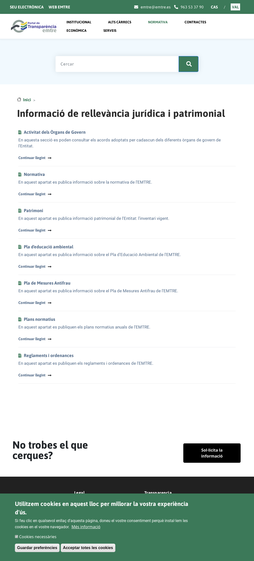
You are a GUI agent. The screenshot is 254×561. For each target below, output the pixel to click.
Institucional (78, 22)
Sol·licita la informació (212, 453)
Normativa (158, 22)
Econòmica (76, 31)
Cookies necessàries (37, 536)
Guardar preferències (37, 548)
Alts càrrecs (119, 22)
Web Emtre (59, 7)
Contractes (195, 22)
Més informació (85, 526)
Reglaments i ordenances (48, 355)
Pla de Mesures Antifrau (47, 283)
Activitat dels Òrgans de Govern (55, 132)
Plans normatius (39, 319)
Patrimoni (33, 210)
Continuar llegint (31, 158)
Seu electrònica (27, 7)
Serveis (109, 31)
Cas (214, 7)
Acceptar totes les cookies (88, 548)
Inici (27, 99)
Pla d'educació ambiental (48, 246)
